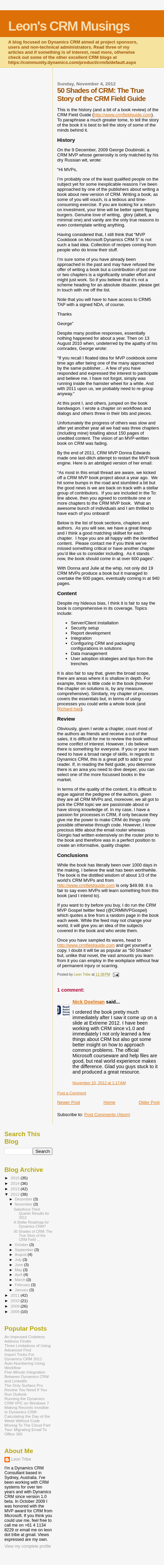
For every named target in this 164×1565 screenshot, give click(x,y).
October (22, 1245)
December (24, 1199)
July (19, 1260)
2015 (15, 1178)
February (23, 1285)
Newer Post (68, 1102)
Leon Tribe (21, 1459)
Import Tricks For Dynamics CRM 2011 (23, 1356)
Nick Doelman (88, 1002)
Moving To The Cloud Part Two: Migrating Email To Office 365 (27, 1429)
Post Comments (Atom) (107, 1114)
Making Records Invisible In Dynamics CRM (26, 1409)
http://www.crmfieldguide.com (122, 114)
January (22, 1290)
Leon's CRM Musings (69, 26)
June (19, 1265)
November (24, 1204)
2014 (15, 1183)
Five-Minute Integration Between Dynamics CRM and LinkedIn (26, 1376)
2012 (15, 1194)
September (25, 1250)
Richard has (69, 708)
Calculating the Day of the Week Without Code (27, 1418)
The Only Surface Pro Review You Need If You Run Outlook (25, 1389)
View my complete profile (27, 1546)
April (19, 1275)
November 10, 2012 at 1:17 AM (99, 1083)
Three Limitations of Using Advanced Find (27, 1347)
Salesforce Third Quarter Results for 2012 (31, 1213)
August (21, 1254)
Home (109, 1102)
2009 (15, 1306)
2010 (15, 1300)
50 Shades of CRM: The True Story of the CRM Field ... (33, 1235)
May (19, 1270)
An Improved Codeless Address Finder (24, 1338)
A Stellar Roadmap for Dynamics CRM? (31, 1224)
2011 (15, 1295)
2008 (15, 1311)
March (21, 1280)
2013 (15, 1189)
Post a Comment (71, 1093)
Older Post (149, 1102)
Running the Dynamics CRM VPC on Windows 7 (26, 1400)
